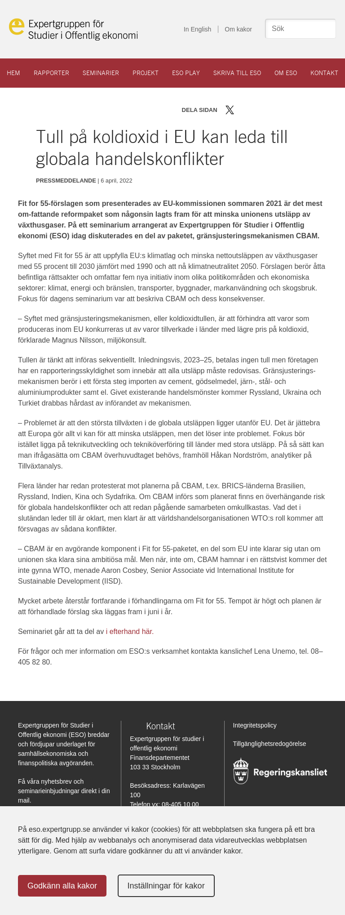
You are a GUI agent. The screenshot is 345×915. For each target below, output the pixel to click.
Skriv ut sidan (285, 110)
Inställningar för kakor (166, 885)
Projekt (146, 72)
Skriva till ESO (237, 72)
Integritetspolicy (255, 725)
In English (197, 29)
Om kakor (238, 29)
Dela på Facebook (243, 110)
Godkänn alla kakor (62, 885)
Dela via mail (270, 110)
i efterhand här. (130, 631)
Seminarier (101, 72)
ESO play (186, 72)
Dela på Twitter (230, 110)
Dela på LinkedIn (256, 110)
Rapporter (51, 72)
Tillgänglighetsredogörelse (269, 743)
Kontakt (324, 72)
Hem (13, 72)
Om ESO (285, 72)
